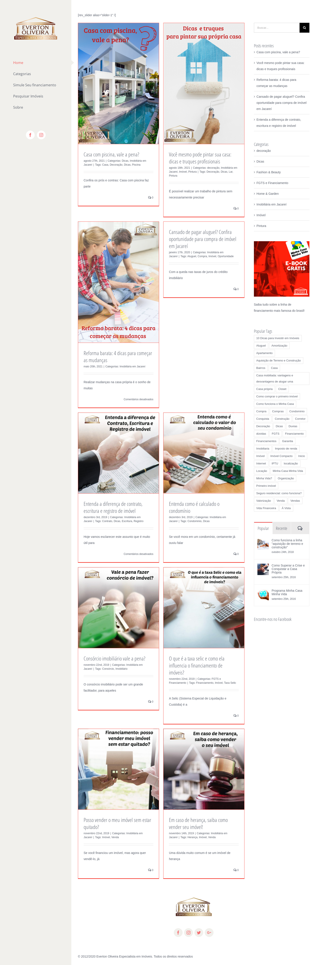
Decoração (116, 164)
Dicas (125, 160)
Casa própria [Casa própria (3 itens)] (264, 389)
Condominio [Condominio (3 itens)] (297, 411)
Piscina (136, 164)
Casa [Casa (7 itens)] (274, 368)
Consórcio (108, 668)
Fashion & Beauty (269, 172)
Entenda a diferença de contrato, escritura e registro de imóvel (113, 507)
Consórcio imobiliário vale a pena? (114, 658)
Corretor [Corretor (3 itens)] (300, 418)
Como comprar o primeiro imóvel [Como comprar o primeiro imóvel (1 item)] (277, 396)
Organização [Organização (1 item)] (286, 478)
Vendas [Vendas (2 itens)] (295, 500)
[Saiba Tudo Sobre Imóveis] (281, 244)
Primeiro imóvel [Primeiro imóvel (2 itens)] (266, 485)
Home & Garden (268, 193)
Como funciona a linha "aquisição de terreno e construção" (287, 543)
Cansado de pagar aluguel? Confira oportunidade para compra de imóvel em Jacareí (202, 239)
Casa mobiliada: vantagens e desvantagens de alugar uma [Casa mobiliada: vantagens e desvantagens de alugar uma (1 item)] (274, 378)
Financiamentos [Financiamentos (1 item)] (266, 441)
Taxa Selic (230, 682)
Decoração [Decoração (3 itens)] (263, 426)
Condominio (195, 521)
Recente (281, 528)
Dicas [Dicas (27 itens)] (279, 426)
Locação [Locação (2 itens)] (261, 471)
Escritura (127, 521)
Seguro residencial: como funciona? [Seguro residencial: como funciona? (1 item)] (279, 493)
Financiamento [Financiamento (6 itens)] (294, 433)
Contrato (107, 521)
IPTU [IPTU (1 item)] (275, 463)
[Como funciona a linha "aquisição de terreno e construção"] (263, 541)
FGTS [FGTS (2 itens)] (275, 433)
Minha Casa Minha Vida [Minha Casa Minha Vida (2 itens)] (288, 471)
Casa (105, 164)
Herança (193, 837)
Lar (231, 171)
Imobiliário (121, 668)
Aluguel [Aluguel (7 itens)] (261, 345)
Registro (139, 521)
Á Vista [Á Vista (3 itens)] (286, 508)
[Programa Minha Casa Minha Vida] (263, 592)
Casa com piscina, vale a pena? (111, 154)
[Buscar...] (277, 28)
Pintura (192, 171)
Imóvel (183, 171)
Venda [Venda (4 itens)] (281, 500)
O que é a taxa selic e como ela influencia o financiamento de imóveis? (196, 665)
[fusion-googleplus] (209, 932)
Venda (115, 837)
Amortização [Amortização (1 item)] (279, 345)
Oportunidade (226, 256)
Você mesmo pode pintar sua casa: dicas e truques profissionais (200, 158)
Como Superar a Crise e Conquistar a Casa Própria (288, 569)
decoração (213, 167)
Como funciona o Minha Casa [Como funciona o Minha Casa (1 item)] (275, 403)
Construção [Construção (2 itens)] (282, 418)
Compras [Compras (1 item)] (278, 411)
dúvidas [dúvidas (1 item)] (261, 433)
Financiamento (205, 682)
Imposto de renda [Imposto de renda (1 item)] (286, 448)
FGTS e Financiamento (272, 183)
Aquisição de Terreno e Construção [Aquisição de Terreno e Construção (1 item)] (278, 360)
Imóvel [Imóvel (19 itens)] (260, 456)
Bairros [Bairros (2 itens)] (260, 368)
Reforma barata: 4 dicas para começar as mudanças (118, 356)
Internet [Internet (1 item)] (261, 463)
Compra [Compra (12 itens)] (261, 411)
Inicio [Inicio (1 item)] (301, 456)
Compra (202, 256)
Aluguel (191, 256)
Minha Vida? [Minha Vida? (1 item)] (264, 478)
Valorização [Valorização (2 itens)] (263, 500)
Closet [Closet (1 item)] (282, 389)
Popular (263, 528)
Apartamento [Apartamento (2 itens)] (264, 353)
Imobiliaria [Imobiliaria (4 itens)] (262, 448)
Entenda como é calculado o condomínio (194, 507)
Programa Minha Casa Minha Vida (287, 592)
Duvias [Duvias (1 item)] (293, 426)
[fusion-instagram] (188, 932)
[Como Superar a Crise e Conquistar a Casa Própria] (263, 566)
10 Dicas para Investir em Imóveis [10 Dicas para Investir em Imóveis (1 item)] (277, 338)
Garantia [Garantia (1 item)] (287, 441)
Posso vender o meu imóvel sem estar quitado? (117, 823)
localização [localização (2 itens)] (291, 463)
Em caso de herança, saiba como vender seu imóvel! (198, 823)
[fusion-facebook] (178, 932)
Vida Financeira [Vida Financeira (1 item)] (266, 508)
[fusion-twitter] (198, 932)
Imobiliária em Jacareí (132, 366)
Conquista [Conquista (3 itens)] (262, 418)
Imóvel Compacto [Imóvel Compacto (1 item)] (281, 456)
